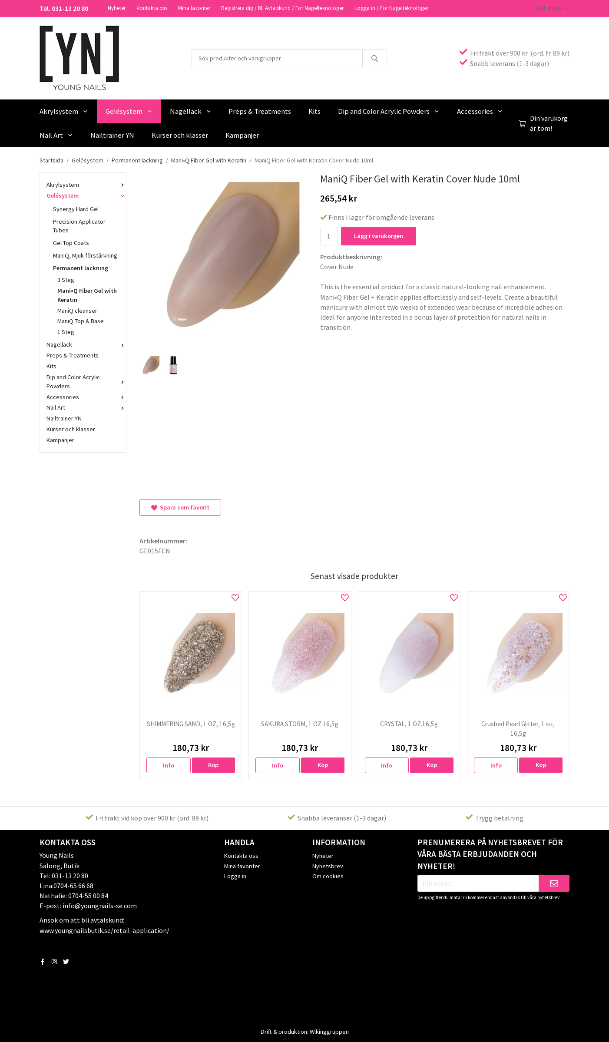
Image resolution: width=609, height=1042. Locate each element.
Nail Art (56, 134)
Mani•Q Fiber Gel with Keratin (87, 294)
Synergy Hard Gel (86, 208)
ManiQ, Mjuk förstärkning (85, 254)
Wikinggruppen (329, 1031)
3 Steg (65, 279)
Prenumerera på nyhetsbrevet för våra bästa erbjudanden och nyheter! (490, 853)
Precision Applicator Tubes (79, 225)
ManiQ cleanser (77, 310)
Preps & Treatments (259, 110)
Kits (314, 110)
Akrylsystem (64, 110)
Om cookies (328, 875)
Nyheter (117, 7)
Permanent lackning (86, 267)
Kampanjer (242, 134)
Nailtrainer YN (112, 134)
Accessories (480, 110)
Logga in (235, 875)
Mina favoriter (194, 7)
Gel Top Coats (71, 242)
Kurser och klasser (180, 134)
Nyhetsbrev (327, 865)
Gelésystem (129, 110)
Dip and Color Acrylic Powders (389, 110)
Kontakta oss (151, 7)
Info (168, 764)
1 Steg (88, 331)
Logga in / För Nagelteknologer (391, 7)
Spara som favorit (180, 506)
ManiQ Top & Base (80, 320)
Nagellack (191, 110)
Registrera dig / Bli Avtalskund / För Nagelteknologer (282, 7)
